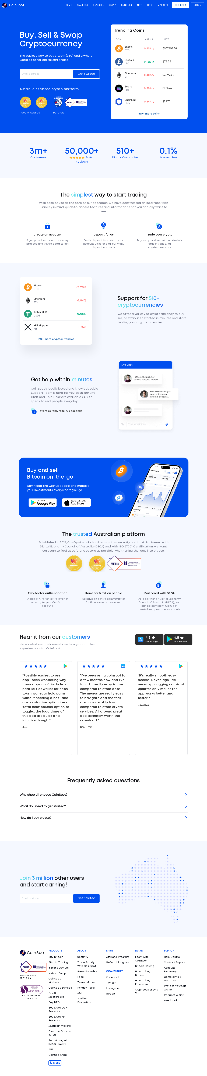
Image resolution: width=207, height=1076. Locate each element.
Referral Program (117, 962)
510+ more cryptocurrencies (56, 339)
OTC (149, 5)
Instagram (113, 988)
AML (80, 993)
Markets (163, 5)
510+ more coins (149, 113)
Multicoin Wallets (59, 1026)
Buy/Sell (98, 5)
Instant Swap (57, 973)
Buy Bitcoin (55, 957)
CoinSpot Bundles (60, 988)
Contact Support (175, 962)
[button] (104, 795)
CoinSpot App (57, 1055)
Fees (80, 977)
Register (180, 5)
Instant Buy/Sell (58, 968)
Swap (112, 5)
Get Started (86, 898)
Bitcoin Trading (58, 962)
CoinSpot (33, 953)
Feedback (170, 1001)
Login (197, 5)
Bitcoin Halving (144, 966)
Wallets (82, 5)
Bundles (126, 5)
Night (55, 1063)
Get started (86, 74)
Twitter (111, 983)
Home (68, 5)
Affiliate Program (117, 957)
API (50, 1050)
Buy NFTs (54, 1002)
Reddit (110, 994)
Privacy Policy (86, 988)
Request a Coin (174, 995)
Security (82, 957)
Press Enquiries (87, 972)
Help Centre (172, 957)
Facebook (113, 978)
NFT (139, 5)
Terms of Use (86, 982)
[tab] (104, 795)
